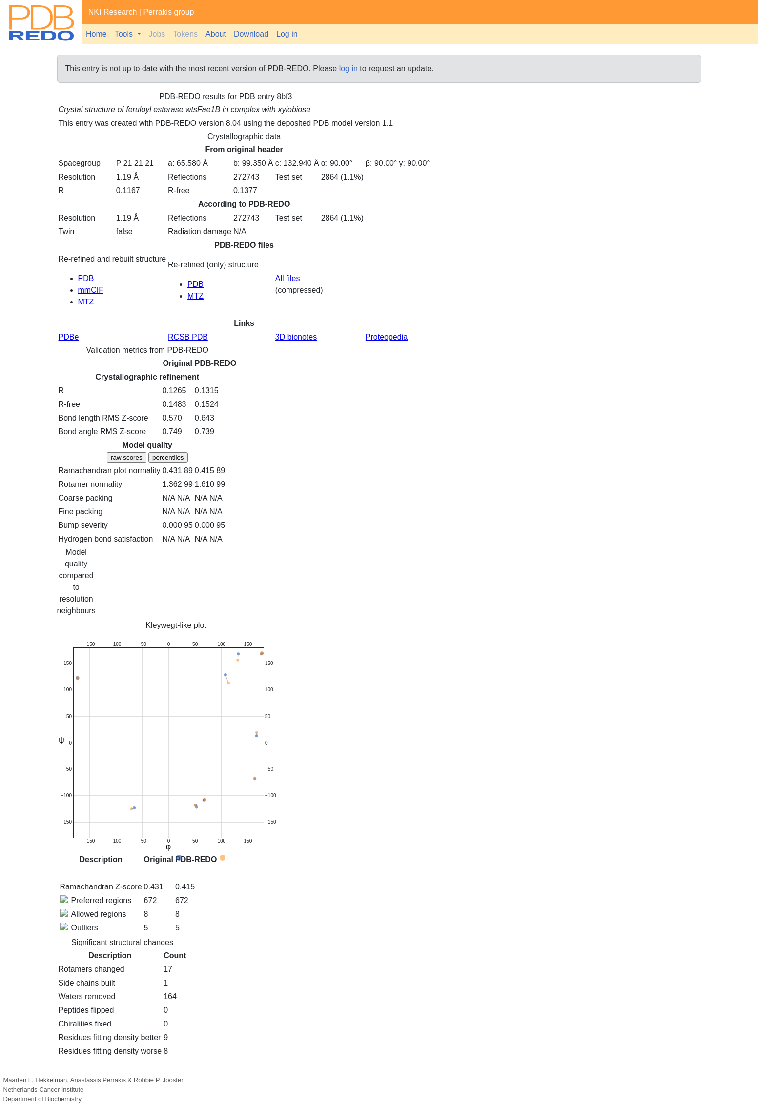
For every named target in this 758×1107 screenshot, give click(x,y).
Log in (287, 34)
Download (251, 34)
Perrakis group (168, 12)
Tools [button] (125, 34)
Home (96, 34)
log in (348, 68)
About (215, 34)
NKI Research (112, 12)
